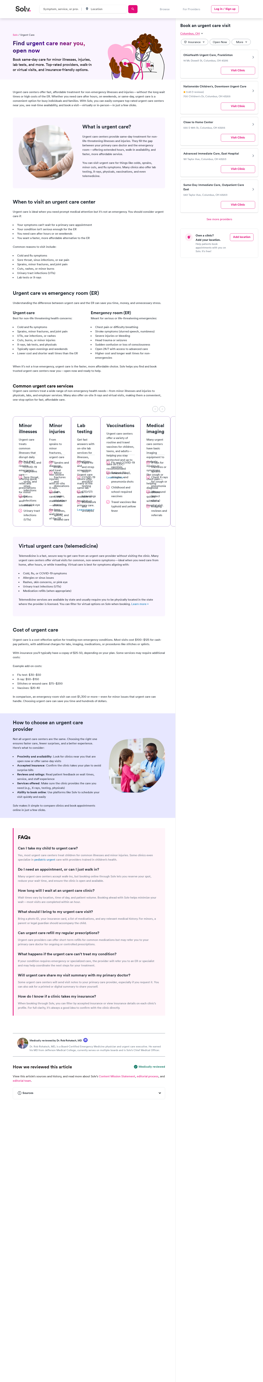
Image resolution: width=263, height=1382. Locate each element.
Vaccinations (120, 425)
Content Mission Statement (117, 1076)
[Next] (162, 409)
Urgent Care (27, 34)
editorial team (22, 1080)
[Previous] (155, 409)
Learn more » (140, 604)
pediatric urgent (44, 859)
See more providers (219, 219)
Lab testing (84, 428)
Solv (15, 34)
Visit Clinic (238, 70)
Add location (241, 237)
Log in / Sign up (225, 9)
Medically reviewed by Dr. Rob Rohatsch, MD (56, 1040)
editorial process (147, 1076)
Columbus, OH (191, 33)
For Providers (191, 9)
